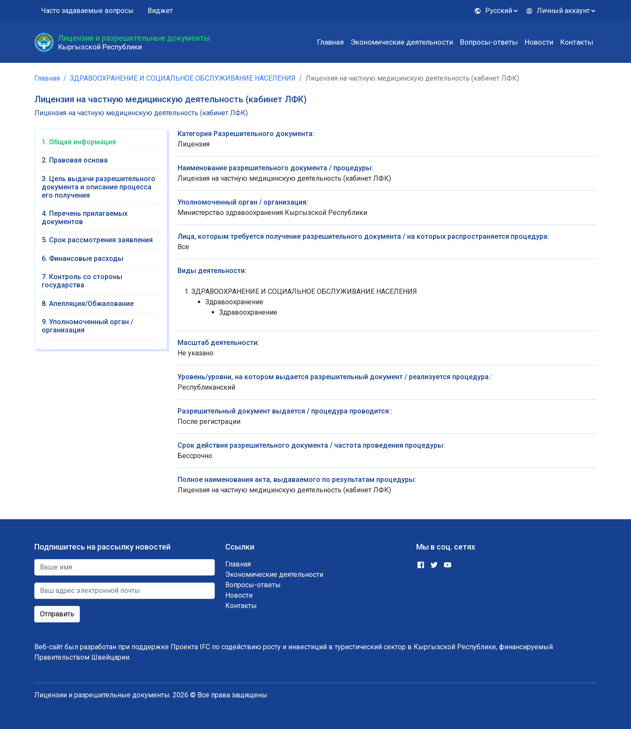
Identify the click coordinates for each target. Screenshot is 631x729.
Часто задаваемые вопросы (87, 11)
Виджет (160, 11)
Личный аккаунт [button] (558, 11)
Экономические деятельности (402, 42)
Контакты (576, 42)
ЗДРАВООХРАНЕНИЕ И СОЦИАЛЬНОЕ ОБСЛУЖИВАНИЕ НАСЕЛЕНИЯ (183, 78)
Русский (493, 11)
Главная (330, 42)
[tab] (101, 145)
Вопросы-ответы (489, 42)
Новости (539, 42)
